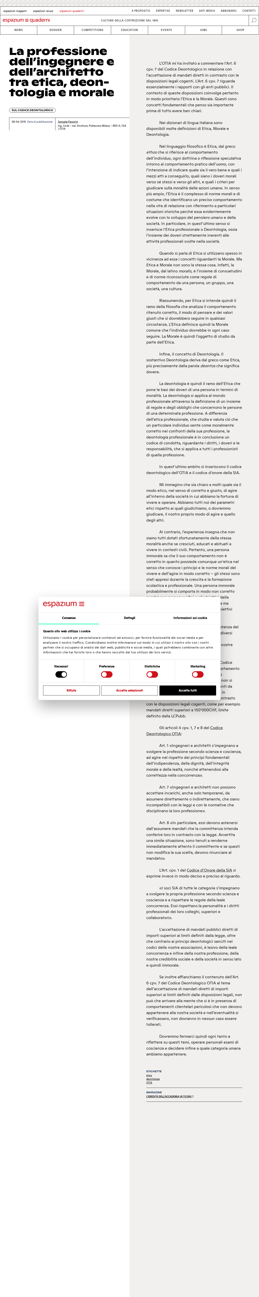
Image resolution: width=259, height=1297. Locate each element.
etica (149, 1075)
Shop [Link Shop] (240, 30)
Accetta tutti (188, 690)
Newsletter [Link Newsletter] (184, 11)
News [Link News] (18, 30)
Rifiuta (71, 690)
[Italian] (71, 11)
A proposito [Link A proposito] (141, 11)
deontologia (153, 1079)
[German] (15, 11)
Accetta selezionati (129, 690)
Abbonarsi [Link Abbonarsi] (229, 11)
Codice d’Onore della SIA (209, 870)
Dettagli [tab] (129, 618)
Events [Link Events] (166, 30)
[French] (43, 11)
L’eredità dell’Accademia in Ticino (169, 1096)
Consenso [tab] (69, 618)
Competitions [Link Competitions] (92, 30)
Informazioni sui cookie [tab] (190, 618)
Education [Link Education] (129, 30)
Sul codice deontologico (32, 110)
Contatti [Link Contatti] (249, 11)
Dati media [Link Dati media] (207, 11)
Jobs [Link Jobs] (203, 30)
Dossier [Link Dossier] (56, 30)
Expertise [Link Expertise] (163, 11)
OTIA (149, 1082)
